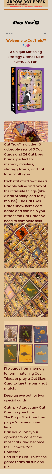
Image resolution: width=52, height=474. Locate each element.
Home (9, 33)
